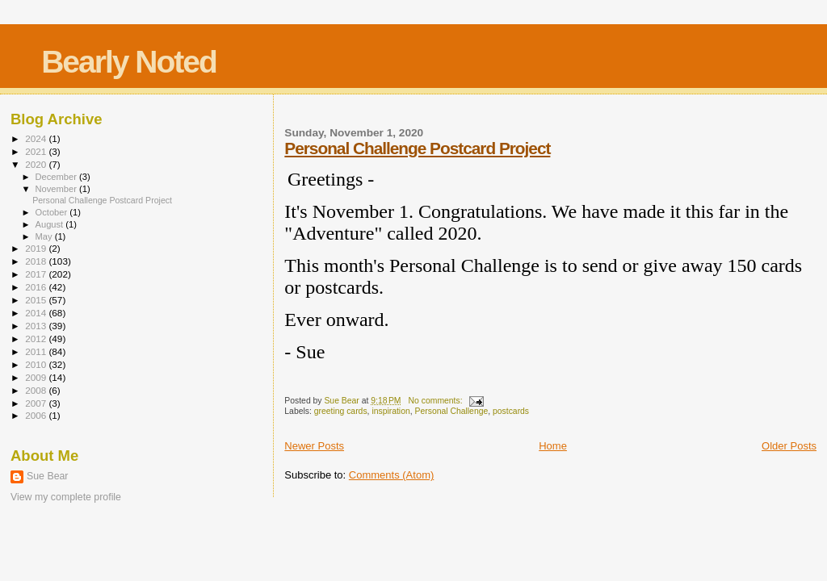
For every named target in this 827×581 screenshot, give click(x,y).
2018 (36, 261)
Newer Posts (314, 446)
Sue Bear (47, 476)
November (57, 189)
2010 (36, 364)
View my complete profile (65, 497)
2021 (36, 151)
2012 (36, 338)
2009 (36, 377)
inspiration (390, 411)
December (57, 177)
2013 (36, 325)
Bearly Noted (128, 61)
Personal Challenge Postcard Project (417, 148)
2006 (36, 415)
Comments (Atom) (391, 475)
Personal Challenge (452, 411)
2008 (36, 390)
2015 (36, 300)
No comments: (437, 400)
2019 (36, 248)
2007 (36, 403)
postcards (511, 411)
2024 (36, 138)
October (53, 212)
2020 (36, 164)
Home (553, 446)
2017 (36, 274)
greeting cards (340, 411)
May (45, 236)
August (51, 224)
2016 (36, 287)
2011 (36, 351)
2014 (36, 312)
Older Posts (789, 446)
